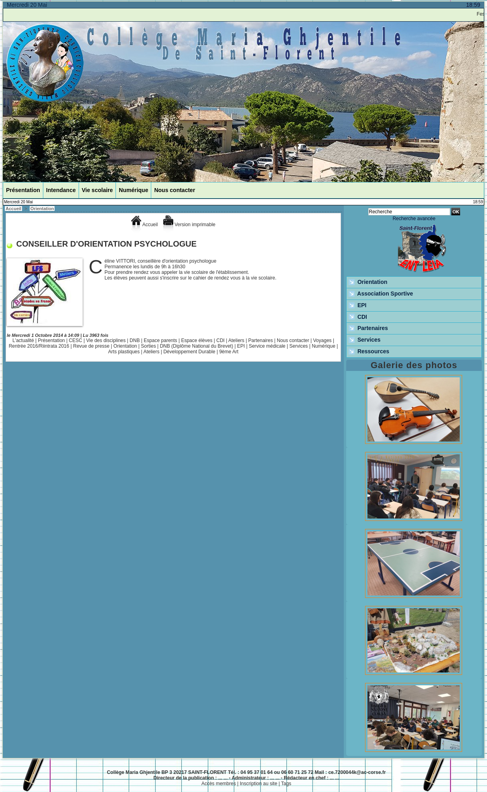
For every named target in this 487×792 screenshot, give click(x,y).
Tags (286, 783)
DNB (135, 340)
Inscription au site (258, 783)
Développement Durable (189, 351)
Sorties (148, 346)
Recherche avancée (414, 218)
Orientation (42, 208)
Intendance (61, 190)
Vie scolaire (97, 190)
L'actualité (23, 340)
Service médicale (267, 346)
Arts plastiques (124, 351)
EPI (241, 346)
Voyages (322, 340)
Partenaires (260, 340)
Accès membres (218, 783)
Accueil (13, 208)
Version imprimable (189, 224)
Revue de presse (91, 346)
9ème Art (228, 351)
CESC (75, 340)
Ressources (369, 351)
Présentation (23, 190)
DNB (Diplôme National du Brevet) (196, 346)
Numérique (133, 190)
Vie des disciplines (106, 340)
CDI (220, 340)
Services (298, 346)
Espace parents (160, 340)
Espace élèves (196, 340)
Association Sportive (381, 294)
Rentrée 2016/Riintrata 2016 (39, 346)
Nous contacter (174, 190)
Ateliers (236, 340)
